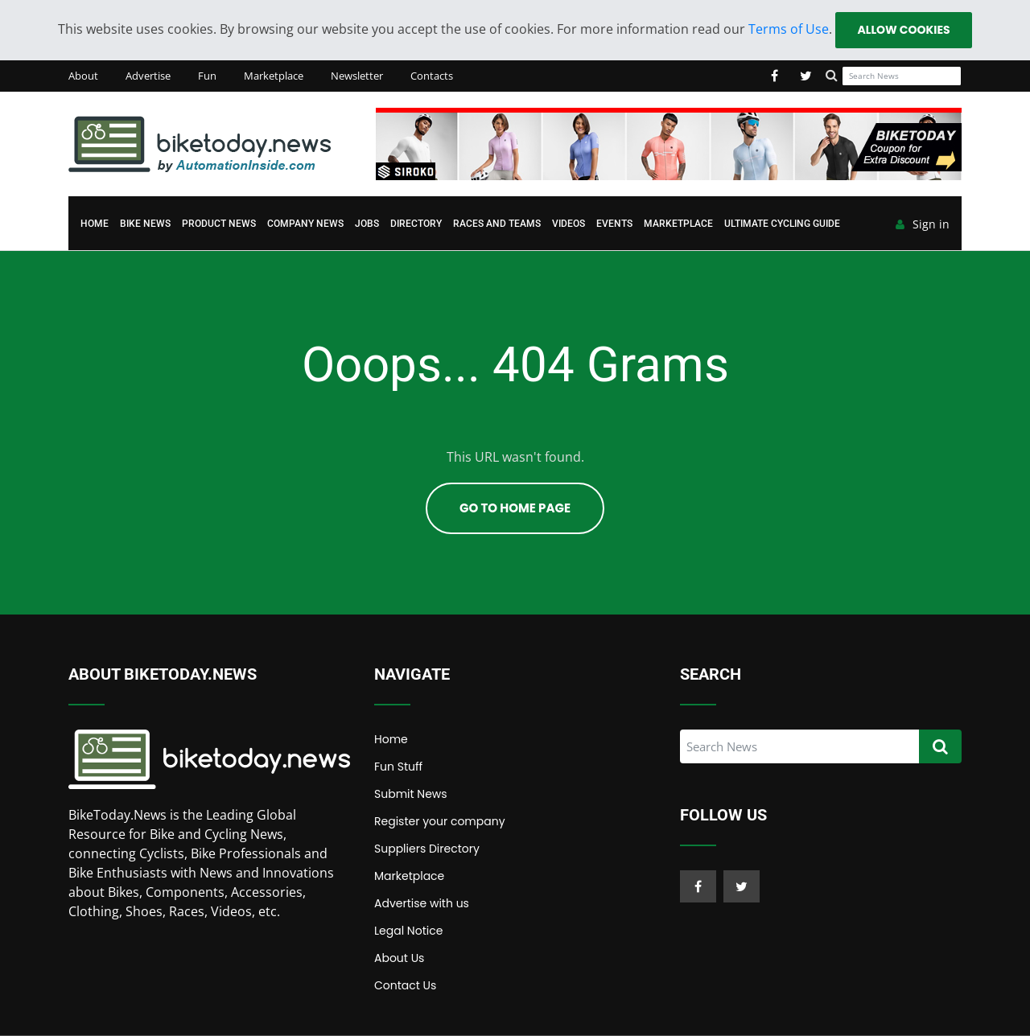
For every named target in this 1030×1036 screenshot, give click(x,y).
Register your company (439, 821)
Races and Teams (497, 223)
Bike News (145, 223)
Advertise (148, 75)
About (83, 75)
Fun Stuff (398, 766)
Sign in (923, 224)
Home (94, 223)
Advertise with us (421, 903)
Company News (305, 223)
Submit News (410, 794)
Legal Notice (408, 931)
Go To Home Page (515, 508)
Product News (219, 223)
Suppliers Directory (427, 849)
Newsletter (357, 75)
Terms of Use (788, 29)
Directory (416, 223)
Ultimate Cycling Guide (782, 223)
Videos (568, 223)
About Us (399, 958)
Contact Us (405, 985)
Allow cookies (903, 30)
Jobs (367, 223)
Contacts (431, 75)
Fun (207, 75)
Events (614, 223)
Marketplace (273, 75)
